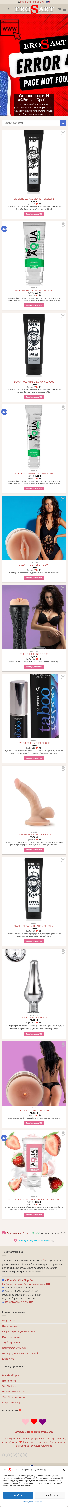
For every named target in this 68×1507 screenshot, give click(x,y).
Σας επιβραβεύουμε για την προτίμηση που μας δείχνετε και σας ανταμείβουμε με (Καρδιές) (34, 1442)
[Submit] (63, 123)
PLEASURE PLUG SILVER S (34, 1017)
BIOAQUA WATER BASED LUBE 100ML (34, 473)
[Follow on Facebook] (4, 1455)
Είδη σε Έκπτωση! (11, 1402)
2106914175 (38, 2)
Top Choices (9, 1386)
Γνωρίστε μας (8, 1320)
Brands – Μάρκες (11, 1375)
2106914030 (25, 2)
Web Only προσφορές (13, 1397)
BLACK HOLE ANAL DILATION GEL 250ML (34, 926)
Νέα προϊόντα (9, 1380)
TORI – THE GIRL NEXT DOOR (34, 654)
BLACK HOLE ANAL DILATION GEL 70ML (34, 382)
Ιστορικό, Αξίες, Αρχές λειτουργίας (18, 1331)
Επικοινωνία (8, 1358)
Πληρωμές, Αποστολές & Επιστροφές (20, 1353)
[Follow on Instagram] (9, 1455)
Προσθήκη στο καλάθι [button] (34, 214)
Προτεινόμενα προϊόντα (13, 1391)
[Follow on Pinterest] (25, 1455)
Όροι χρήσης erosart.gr (32, 1502)
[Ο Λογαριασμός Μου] (8, 9)
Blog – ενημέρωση (11, 1337)
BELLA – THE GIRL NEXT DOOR (34, 565)
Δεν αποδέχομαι (50, 1495)
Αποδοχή (17, 1495)
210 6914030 (11, 1302)
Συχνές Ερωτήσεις (11, 1342)
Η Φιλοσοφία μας (10, 1326)
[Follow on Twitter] (15, 1455)
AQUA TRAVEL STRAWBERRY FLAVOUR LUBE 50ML (34, 1199)
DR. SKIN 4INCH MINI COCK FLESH (34, 834)
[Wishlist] (59, 9)
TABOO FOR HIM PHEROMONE (34, 743)
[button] (63, 1469)
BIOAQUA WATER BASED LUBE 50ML (34, 290)
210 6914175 (27, 1302)
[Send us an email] (20, 1455)
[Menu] (3, 9)
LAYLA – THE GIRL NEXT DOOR (34, 1110)
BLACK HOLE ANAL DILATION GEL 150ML (34, 199)
